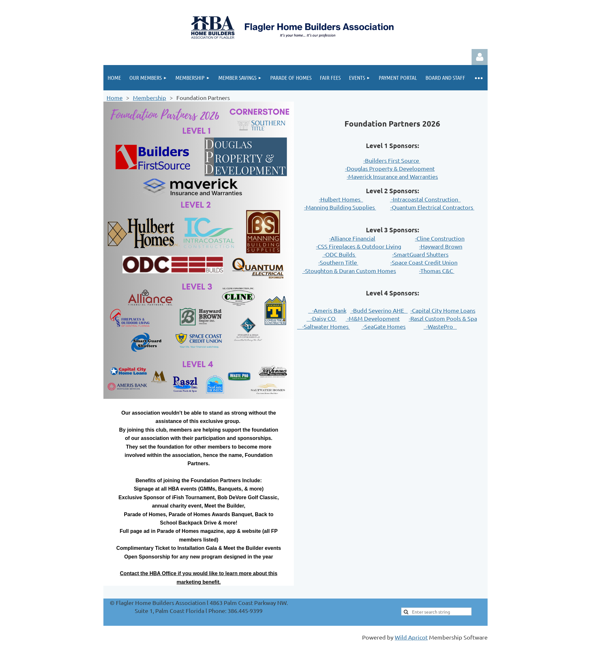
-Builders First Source (391, 160)
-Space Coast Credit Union (423, 262)
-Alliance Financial (352, 238)
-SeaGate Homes (383, 326)
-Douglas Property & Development (390, 168)
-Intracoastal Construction (425, 199)
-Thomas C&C (436, 270)
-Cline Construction (440, 238)
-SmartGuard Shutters (420, 254)
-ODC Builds (339, 254)
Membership (149, 97)
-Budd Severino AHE (379, 310)
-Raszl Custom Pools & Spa (443, 318)
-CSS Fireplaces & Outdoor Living (358, 246)
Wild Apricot (411, 637)
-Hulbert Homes (341, 199)
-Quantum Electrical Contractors (432, 207)
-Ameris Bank (329, 310)
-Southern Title (338, 262)
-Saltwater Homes (323, 326)
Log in (480, 57)
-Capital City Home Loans (442, 310)
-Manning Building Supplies (340, 207)
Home (115, 97)
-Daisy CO (322, 318)
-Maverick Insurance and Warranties (392, 176)
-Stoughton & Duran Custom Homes (349, 270)
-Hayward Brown (440, 246)
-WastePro (440, 326)
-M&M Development (373, 318)
